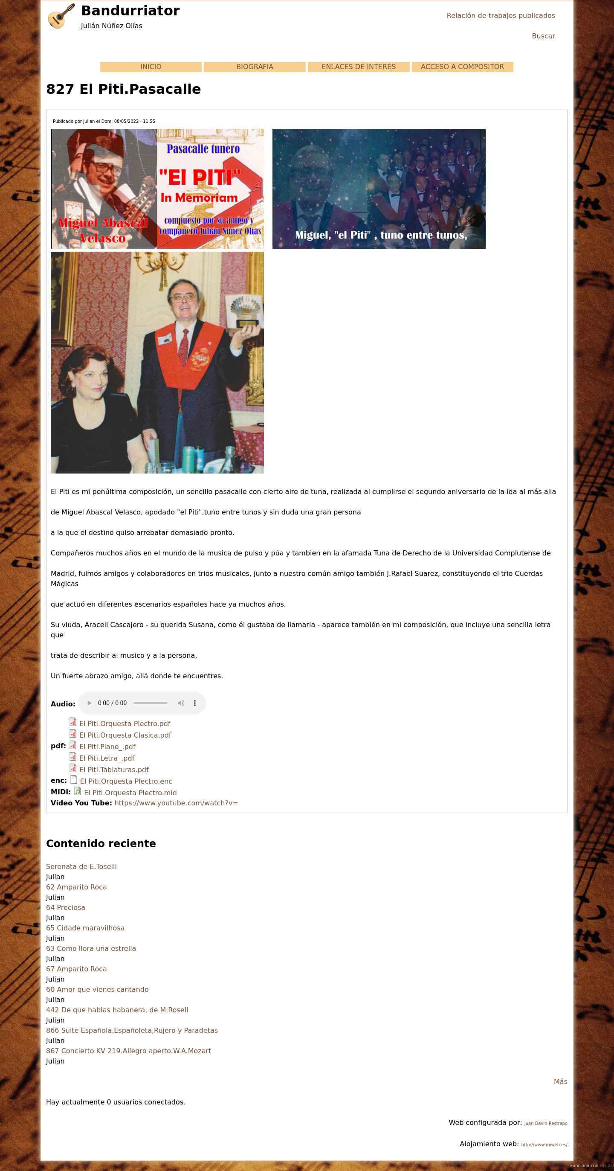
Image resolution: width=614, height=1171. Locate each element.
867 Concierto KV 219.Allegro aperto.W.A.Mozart (128, 1051)
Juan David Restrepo (546, 1123)
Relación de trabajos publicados (501, 16)
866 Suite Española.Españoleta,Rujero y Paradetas (132, 1030)
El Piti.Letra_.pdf (106, 758)
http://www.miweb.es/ (544, 1144)
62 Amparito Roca (76, 887)
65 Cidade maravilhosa (85, 928)
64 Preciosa (65, 908)
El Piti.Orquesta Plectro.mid (130, 793)
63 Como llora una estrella (91, 948)
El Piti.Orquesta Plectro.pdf (125, 724)
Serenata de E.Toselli (81, 867)
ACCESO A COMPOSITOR (462, 67)
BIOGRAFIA (254, 67)
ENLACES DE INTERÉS (358, 67)
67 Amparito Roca (76, 969)
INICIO (151, 67)
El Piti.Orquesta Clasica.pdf (125, 735)
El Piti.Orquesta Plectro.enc (126, 781)
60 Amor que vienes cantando (97, 989)
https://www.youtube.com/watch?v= (176, 803)
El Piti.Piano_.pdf (107, 747)
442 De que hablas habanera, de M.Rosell (117, 1010)
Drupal (607, 1165)
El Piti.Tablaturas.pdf (114, 770)
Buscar (544, 36)
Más (561, 1082)
